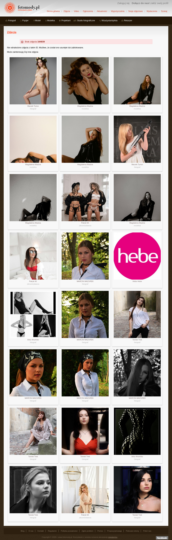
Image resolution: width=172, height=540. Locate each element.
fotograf (33, 109)
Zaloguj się (123, 3)
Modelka (51, 20)
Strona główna (53, 11)
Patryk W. (85, 223)
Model (38, 20)
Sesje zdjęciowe (135, 11)
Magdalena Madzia (85, 106)
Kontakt (40, 531)
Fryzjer (25, 20)
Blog (22, 531)
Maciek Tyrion (33, 106)
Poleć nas (147, 531)
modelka (85, 109)
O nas (31, 531)
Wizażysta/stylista (110, 20)
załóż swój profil (150, 3)
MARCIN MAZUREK (85, 281)
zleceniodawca (85, 226)
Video (76, 11)
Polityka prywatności (69, 531)
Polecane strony (132, 531)
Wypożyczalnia (117, 11)
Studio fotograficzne (86, 20)
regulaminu (112, 537)
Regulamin (52, 531)
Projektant (66, 20)
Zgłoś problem (87, 531)
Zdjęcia (66, 11)
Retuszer (128, 20)
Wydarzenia (152, 11)
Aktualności (102, 11)
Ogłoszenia (88, 11)
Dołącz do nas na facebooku (162, 537)
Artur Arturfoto (33, 340)
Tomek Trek (137, 340)
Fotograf (12, 20)
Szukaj (164, 11)
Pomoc (100, 531)
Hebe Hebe (137, 281)
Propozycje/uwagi (114, 531)
